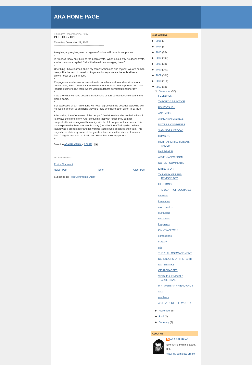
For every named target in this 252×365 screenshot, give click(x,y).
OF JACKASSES (167, 270)
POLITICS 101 (166, 107)
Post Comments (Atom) (83, 176)
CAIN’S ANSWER (168, 230)
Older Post (139, 169)
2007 (159, 86)
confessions (165, 235)
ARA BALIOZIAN (179, 339)
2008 (159, 80)
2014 (159, 46)
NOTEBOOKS (166, 264)
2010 (159, 69)
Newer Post (60, 169)
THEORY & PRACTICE (171, 101)
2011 (159, 63)
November (165, 310)
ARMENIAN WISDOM (170, 157)
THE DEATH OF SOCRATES (174, 189)
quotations (164, 212)
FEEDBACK (165, 95)
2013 (159, 52)
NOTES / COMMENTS (171, 162)
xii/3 (160, 291)
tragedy (162, 241)
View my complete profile (180, 353)
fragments (164, 224)
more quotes (165, 207)
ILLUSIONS (164, 184)
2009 (159, 75)
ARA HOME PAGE (76, 17)
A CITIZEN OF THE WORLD (174, 302)
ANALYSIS (164, 113)
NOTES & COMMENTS (171, 124)
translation (164, 201)
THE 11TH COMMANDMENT (175, 253)
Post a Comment (63, 164)
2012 (159, 57)
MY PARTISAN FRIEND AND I (175, 285)
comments (164, 218)
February (164, 322)
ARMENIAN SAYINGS (170, 118)
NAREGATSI (165, 151)
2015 (159, 40)
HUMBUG (164, 136)
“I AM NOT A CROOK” (170, 130)
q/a (160, 247)
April (162, 316)
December (165, 91)
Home (100, 169)
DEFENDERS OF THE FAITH (175, 258)
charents (163, 195)
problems (163, 297)
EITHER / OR (165, 168)
